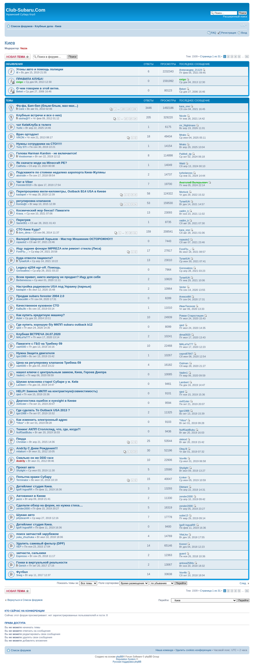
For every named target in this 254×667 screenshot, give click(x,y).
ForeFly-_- (22, 251)
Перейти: (163, 600)
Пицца (21, 438)
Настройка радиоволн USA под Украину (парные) (53, 286)
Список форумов (22, 26)
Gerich (22, 565)
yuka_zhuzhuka (25, 537)
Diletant (183, 487)
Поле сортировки (123, 583)
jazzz (19, 499)
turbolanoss (185, 173)
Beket (19, 91)
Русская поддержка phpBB (127, 662)
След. (243, 583)
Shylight (20, 470)
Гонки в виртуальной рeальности (41, 562)
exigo (19, 82)
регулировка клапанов (33, 201)
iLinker (183, 477)
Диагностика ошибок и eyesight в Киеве (46, 400)
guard (182, 553)
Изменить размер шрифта (243, 25)
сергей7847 (186, 353)
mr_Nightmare (187, 125)
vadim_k (184, 211)
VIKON (20, 137)
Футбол (22, 572)
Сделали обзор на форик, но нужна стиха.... (49, 505)
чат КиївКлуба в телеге (33, 124)
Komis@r (21, 204)
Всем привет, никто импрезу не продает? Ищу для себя (58, 277)
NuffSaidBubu (24, 432)
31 (247, 56)
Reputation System (126, 659)
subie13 (183, 515)
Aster (19, 318)
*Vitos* (20, 422)
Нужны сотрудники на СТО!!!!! (39, 144)
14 (135, 118)
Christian (21, 441)
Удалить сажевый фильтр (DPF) (40, 543)
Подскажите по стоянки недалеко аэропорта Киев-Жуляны (61, 172)
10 (130, 233)
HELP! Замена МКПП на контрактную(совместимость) (57, 391)
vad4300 (21, 346)
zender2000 (186, 496)
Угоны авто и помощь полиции (39, 69)
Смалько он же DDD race (34, 458)
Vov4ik (183, 458)
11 (135, 233)
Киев (58, 26)
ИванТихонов (187, 306)
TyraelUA (184, 201)
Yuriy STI (21, 147)
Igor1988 (21, 356)
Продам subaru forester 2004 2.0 (40, 296)
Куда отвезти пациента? (34, 258)
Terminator (22, 480)
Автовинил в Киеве (31, 496)
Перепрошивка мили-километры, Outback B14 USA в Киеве (61, 191)
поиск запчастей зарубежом (37, 534)
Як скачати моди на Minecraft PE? (41, 163)
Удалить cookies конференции (193, 650)
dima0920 (184, 334)
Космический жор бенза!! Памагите (42, 210)
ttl (17, 72)
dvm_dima (24, 232)
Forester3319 (23, 185)
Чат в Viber (24, 182)
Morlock (183, 192)
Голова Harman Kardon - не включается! (46, 153)
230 (134, 109)
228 (123, 109)
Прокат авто (25, 467)
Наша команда (164, 650)
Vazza (23, 48)
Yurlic (19, 127)
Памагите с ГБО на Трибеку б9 (39, 343)
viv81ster (21, 403)
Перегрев (23, 220)
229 (129, 109)
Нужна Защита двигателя (35, 353)
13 (130, 118)
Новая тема (18, 57)
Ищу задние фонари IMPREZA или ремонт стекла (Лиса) (58, 248)
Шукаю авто (25, 515)
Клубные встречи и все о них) (39, 115)
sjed (18, 327)
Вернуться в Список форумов (25, 600)
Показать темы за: (77, 583)
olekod (183, 439)
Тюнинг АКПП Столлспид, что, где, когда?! (48, 429)
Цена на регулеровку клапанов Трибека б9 (48, 362)
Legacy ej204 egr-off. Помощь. (38, 267)
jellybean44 (22, 518)
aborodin (21, 175)
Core (21, 108)
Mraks (182, 134)
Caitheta (21, 166)
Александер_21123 (190, 69)
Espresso (21, 556)
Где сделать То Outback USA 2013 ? (43, 410)
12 (126, 118)
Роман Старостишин (191, 315)
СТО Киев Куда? (28, 229)
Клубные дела (44, 26)
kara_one (184, 106)
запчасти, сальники (31, 553)
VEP (18, 546)
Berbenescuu (23, 280)
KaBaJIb (21, 308)
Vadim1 (20, 375)
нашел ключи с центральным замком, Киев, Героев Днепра (61, 372)
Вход (244, 32)
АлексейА (22, 299)
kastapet (21, 194)
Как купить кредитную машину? (40, 315)
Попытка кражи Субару (33, 477)
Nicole (182, 115)
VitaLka (183, 534)
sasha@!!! (24, 118)
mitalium (21, 451)
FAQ (213, 32)
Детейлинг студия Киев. (34, 486)
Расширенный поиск (235, 16)
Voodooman (25, 156)
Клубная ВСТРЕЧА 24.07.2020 (38, 334)
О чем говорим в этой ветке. (37, 88)
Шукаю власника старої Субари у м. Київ (47, 381)
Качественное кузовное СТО (37, 305)
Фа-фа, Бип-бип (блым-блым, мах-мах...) (47, 105)
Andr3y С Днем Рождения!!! (37, 448)
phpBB (119, 656)
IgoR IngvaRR (24, 489)
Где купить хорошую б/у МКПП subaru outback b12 (54, 324)
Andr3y (20, 461)
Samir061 (21, 223)
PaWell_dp (185, 153)
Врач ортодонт (27, 134)
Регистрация (228, 32)
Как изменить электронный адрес (41, 419)
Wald (182, 163)
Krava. (20, 213)
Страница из (210, 56)
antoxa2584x (186, 563)
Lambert (21, 384)
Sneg (19, 575)
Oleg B (183, 448)
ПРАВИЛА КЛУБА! (29, 79)
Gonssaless (23, 270)
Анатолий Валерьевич (193, 182)
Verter (182, 287)
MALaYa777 (23, 337)
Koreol (183, 544)
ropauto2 (21, 242)
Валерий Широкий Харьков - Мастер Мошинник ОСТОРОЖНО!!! (64, 239)
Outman (183, 363)
